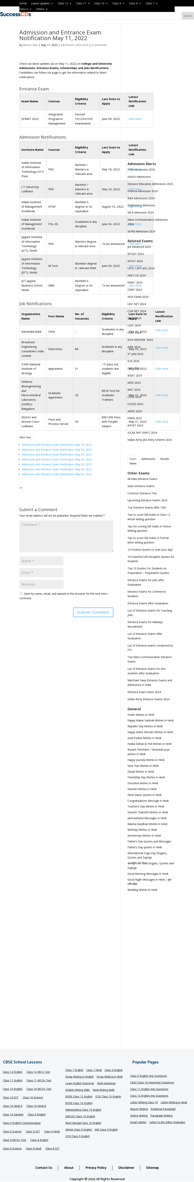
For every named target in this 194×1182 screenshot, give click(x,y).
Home (23, 3)
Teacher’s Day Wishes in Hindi (146, 806)
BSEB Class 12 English (78, 1096)
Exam (133, 459)
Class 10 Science (33, 1097)
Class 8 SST (52, 1148)
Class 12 (63, 3)
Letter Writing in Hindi (174, 1102)
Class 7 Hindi (94, 1070)
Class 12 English (12, 1072)
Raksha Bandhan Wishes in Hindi (147, 824)
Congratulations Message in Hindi (148, 800)
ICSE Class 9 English (77, 1136)
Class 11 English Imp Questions (149, 1089)
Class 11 (81, 3)
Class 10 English (12, 1089)
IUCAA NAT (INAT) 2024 (142, 432)
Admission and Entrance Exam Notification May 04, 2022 (57, 469)
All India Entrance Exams (142, 479)
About (69, 1167)
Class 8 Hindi (33, 1148)
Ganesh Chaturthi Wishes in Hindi (148, 812)
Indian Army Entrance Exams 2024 (148, 699)
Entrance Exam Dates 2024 (144, 692)
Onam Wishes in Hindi (141, 714)
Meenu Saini (30, 45)
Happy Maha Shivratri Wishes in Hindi (150, 732)
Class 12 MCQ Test (38, 1072)
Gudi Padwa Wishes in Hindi (144, 738)
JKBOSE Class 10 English (80, 1116)
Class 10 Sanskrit (13, 1114)
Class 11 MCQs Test (39, 1080)
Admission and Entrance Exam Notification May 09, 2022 (57, 449)
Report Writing (139, 1109)
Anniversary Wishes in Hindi (144, 835)
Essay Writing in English (79, 1076)
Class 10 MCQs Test (39, 1089)
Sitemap (152, 1167)
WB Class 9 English (106, 1129)
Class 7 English (74, 1070)
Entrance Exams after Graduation (148, 603)
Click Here (135, 169)
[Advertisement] (151, 95)
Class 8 (133, 3)
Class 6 (23, 9)
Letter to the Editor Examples (167, 1122)
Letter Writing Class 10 (144, 1102)
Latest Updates (40, 3)
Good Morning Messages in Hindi (148, 873)
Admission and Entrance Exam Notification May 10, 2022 (57, 444)
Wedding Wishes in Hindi (142, 890)
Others (40, 9)
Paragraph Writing (161, 1115)
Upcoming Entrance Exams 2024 (147, 500)
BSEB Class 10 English (78, 1103)
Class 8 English (39, 1140)
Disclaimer (126, 1167)
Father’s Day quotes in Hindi (145, 847)
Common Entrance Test (142, 493)
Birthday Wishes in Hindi (142, 829)
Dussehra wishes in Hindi (143, 783)
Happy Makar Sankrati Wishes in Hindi (151, 720)
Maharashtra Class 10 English (83, 1109)
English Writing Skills (77, 1090)
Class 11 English (12, 1080)
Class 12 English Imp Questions (149, 1095)
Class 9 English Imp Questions (148, 1076)
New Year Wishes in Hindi (143, 766)
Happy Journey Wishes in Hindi (146, 760)
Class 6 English (114, 1070)
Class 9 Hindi (52, 1131)
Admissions (148, 459)
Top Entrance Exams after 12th (147, 507)
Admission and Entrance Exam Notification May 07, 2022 (57, 454)
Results (164, 459)
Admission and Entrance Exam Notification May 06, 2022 (57, 459)
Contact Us (43, 1167)
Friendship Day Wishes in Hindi (146, 777)
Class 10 (99, 3)
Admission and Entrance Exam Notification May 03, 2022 (57, 474)
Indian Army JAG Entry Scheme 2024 (150, 440)
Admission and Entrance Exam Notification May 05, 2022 (57, 464)
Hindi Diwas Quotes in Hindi (145, 795)
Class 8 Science (12, 1148)
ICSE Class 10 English (108, 1096)
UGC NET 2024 (137, 304)
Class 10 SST (11, 1097)
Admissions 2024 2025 (74, 45)
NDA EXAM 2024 (138, 297)
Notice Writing (139, 1115)
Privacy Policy (95, 1167)
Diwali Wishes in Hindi (141, 771)
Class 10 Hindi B (36, 1106)
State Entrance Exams (141, 486)
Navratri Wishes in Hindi (142, 789)
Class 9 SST (33, 1131)
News (133, 463)
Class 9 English (37, 1114)
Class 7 (150, 3)
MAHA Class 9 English (78, 1129)
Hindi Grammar (106, 1083)
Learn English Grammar (79, 1083)
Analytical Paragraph (163, 1109)
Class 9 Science (12, 1131)
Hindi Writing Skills (104, 1090)
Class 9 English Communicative (22, 1123)
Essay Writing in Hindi (110, 1076)
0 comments (99, 45)
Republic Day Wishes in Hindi (145, 726)
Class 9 (116, 3)
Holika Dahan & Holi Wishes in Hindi (149, 744)
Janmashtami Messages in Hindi (147, 818)
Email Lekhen (138, 1122)
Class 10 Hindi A (12, 1106)
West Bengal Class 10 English (83, 1123)
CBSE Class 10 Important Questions (152, 1082)
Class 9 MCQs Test (14, 1140)
